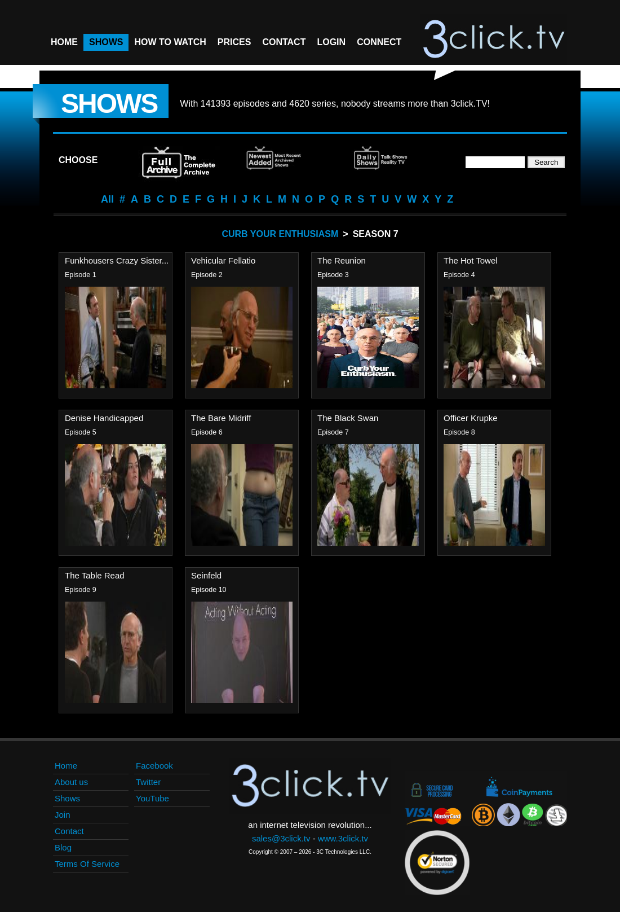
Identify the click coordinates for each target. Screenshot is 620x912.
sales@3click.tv (281, 838)
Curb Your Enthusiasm (280, 234)
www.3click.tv (343, 838)
